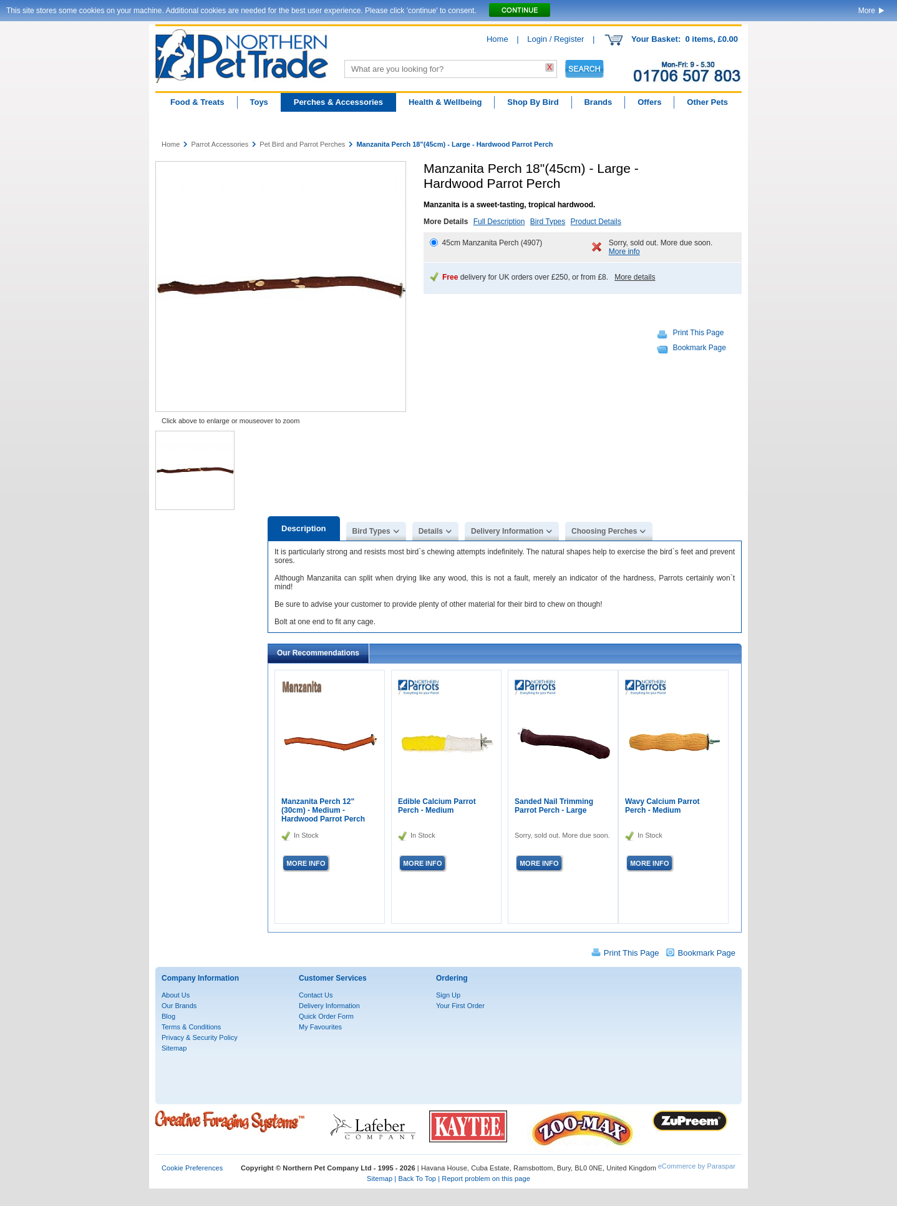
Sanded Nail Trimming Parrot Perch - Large (554, 806)
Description (303, 528)
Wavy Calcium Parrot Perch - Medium (662, 806)
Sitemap (174, 1048)
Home (497, 39)
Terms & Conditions (191, 1027)
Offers (649, 102)
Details (431, 531)
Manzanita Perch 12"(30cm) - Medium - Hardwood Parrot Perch (323, 810)
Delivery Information (507, 531)
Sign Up (448, 995)
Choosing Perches (604, 531)
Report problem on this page (486, 1178)
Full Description (499, 221)
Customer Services (333, 978)
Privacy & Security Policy (200, 1037)
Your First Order (460, 1005)
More (866, 10)
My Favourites (320, 1027)
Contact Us (315, 995)
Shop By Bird (532, 102)
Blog (168, 1016)
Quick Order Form (326, 1016)
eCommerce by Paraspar (696, 1166)
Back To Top (417, 1178)
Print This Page (698, 332)
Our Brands (179, 1005)
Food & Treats (197, 102)
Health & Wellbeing (445, 102)
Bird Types (547, 221)
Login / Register (555, 39)
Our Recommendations (318, 653)
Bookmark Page (699, 347)
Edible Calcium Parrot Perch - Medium (437, 806)
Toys (259, 102)
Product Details (596, 221)
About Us (176, 995)
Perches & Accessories (338, 102)
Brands (598, 102)
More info (624, 251)
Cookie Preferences (192, 1168)
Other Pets (707, 102)
